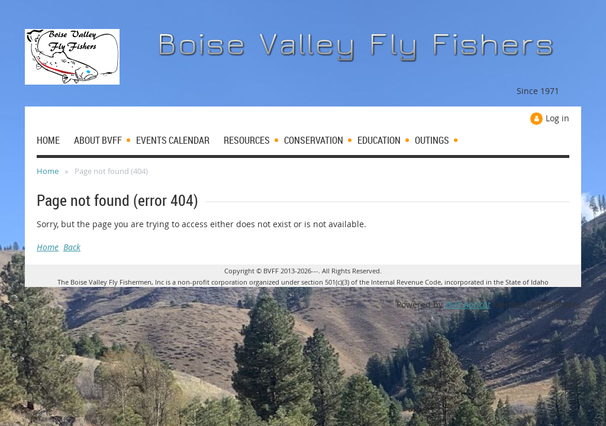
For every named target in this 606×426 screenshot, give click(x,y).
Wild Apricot (468, 304)
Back (71, 247)
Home (48, 171)
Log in (557, 118)
